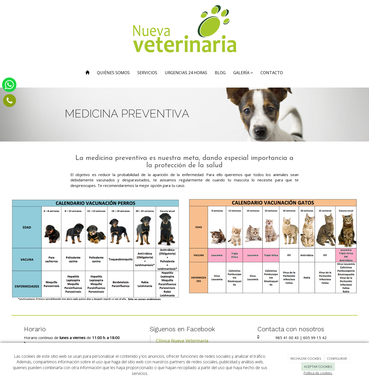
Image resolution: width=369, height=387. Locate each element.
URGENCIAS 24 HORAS (186, 72)
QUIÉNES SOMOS (113, 72)
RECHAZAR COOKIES (306, 358)
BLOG (220, 72)
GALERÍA (243, 72)
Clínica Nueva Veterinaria (182, 341)
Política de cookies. (318, 373)
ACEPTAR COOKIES (318, 366)
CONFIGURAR (337, 358)
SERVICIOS (147, 72)
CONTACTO (271, 72)
